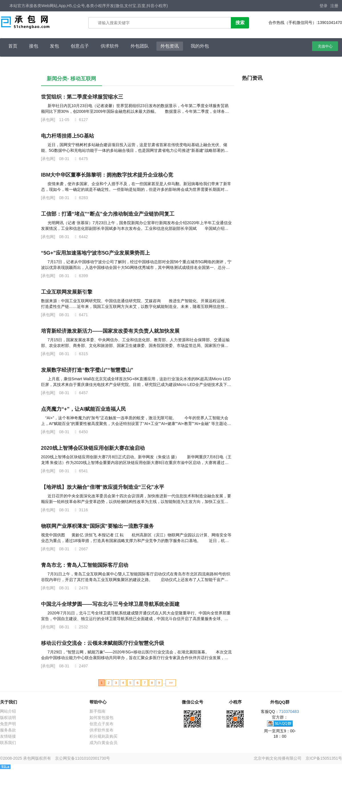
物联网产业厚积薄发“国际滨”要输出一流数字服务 (97, 526)
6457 (80, 393)
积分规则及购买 (103, 736)
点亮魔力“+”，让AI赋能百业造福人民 (83, 409)
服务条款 (8, 730)
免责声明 (8, 723)
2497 (80, 666)
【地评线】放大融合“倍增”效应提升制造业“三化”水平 (102, 487)
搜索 (240, 22)
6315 (80, 353)
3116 (80, 510)
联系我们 (8, 742)
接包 (33, 46)
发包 (54, 46)
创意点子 (80, 46)
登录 (323, 6)
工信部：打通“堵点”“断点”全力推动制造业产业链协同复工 (107, 214)
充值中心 (325, 46)
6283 (80, 197)
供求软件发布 (101, 730)
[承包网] (48, 119)
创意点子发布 (101, 723)
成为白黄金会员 (103, 742)
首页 (12, 46)
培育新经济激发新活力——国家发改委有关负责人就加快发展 (110, 331)
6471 (80, 314)
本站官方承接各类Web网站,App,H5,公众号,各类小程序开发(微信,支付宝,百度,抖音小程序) (88, 6)
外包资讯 (169, 46)
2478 (80, 588)
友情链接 (8, 736)
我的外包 (200, 46)
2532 (80, 627)
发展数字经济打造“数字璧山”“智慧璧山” (87, 370)
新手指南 (97, 711)
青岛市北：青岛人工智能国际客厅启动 (84, 565)
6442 (80, 236)
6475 (80, 158)
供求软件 (110, 46)
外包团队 (140, 46)
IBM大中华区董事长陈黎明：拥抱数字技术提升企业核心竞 (107, 175)
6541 (80, 471)
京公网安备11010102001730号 (82, 758)
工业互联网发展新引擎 (66, 292)
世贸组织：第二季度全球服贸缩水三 (82, 97)
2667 (80, 549)
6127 (80, 119)
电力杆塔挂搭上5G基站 (67, 136)
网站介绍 (8, 711)
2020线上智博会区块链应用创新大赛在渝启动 (93, 448)
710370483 (289, 711)
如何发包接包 (101, 717)
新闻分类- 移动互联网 (71, 78)
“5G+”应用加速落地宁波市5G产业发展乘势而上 (95, 253)
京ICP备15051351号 (324, 758)
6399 (80, 275)
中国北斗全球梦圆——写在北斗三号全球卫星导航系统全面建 (110, 604)
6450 (80, 432)
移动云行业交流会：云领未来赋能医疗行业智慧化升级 (102, 643)
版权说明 (8, 717)
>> (170, 682)
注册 (334, 6)
